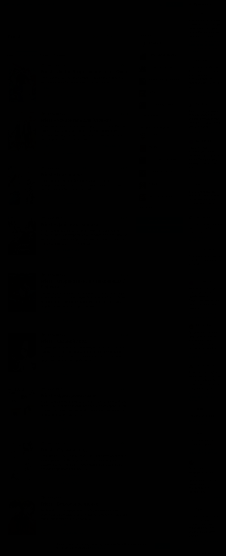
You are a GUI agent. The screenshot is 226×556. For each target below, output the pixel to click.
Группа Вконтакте (159, 220)
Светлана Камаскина (202, 365)
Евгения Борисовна (68, 249)
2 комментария (68, 428)
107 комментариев (70, 533)
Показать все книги (151, 115)
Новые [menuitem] (9, 55)
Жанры (16, 4)
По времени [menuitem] (60, 55)
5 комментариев (68, 374)
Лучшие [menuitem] (44, 55)
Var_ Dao (196, 13)
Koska (195, 184)
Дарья (195, 509)
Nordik (60, 145)
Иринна (196, 409)
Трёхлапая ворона (67, 312)
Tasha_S (61, 525)
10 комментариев (69, 320)
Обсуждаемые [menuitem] (26, 55)
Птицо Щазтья (199, 104)
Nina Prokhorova (200, 217)
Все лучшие (147, 207)
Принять (162, 546)
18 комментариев (69, 153)
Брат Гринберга (200, 140)
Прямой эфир (202, 4)
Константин (198, 60)
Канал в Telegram (159, 230)
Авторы (27, 4)
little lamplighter (200, 325)
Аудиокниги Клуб (17, 550)
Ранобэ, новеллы (53, 65)
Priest (47, 88)
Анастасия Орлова (201, 249)
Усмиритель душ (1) (108, 145)
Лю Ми (60, 88)
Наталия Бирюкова (201, 553)
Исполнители (42, 4)
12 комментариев (69, 203)
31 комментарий (68, 96)
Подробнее (98, 547)
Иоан (195, 461)
